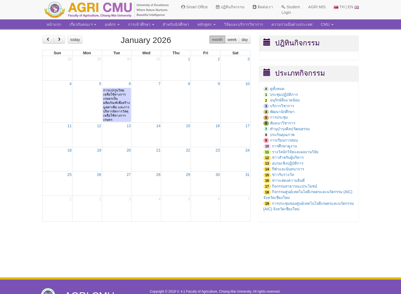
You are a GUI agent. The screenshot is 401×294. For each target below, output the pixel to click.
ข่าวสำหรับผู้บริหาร (288, 156)
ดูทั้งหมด (277, 88)
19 (99, 151)
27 (129, 175)
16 (217, 127)
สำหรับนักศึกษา (176, 24)
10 (247, 84)
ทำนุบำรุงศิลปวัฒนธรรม (291, 128)
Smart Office (194, 7)
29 (99, 59)
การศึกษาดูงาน (284, 145)
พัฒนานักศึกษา (283, 111)
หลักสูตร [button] (206, 24)
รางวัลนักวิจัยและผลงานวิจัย (296, 150)
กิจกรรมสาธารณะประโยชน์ (296, 184)
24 (247, 151)
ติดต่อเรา (263, 7)
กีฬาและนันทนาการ (289, 167)
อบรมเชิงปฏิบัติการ (288, 162)
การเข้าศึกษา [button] (141, 24)
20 (129, 151)
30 (129, 59)
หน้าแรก (54, 24)
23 (217, 151)
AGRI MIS (317, 7)
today (75, 39)
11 (69, 127)
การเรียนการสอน (284, 139)
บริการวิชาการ (282, 105)
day (245, 39)
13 (129, 127)
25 (69, 175)
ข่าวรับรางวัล (283, 173)
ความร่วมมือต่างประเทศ (291, 24)
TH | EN (346, 7)
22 (188, 151)
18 (69, 151)
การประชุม (279, 116)
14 (158, 127)
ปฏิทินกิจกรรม (230, 7)
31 (158, 59)
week (232, 39)
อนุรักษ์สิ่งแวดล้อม (285, 100)
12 (99, 127)
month (217, 39)
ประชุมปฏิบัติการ (284, 94)
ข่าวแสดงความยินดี (289, 179)
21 (158, 151)
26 (99, 175)
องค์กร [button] (112, 24)
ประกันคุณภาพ (282, 133)
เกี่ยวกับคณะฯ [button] (83, 24)
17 (247, 127)
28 (69, 59)
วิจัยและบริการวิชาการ (243, 24)
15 (188, 127)
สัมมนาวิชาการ (283, 122)
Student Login (290, 10)
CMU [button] (327, 24)
